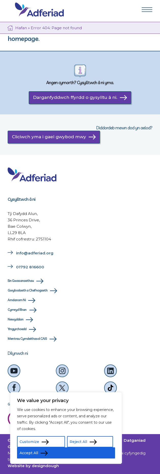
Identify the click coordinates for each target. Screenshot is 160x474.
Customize (29, 441)
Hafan (21, 27)
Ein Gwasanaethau (21, 281)
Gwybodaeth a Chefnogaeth (27, 290)
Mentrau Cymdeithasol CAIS (27, 339)
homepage (23, 38)
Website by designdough (33, 465)
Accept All (29, 453)
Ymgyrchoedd (17, 329)
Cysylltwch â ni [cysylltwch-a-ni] (21, 199)
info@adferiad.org (34, 253)
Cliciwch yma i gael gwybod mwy (49, 136)
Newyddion (15, 319)
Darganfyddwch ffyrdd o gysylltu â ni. (75, 97)
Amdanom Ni (17, 300)
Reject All (78, 441)
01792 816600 (30, 267)
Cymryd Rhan (17, 310)
